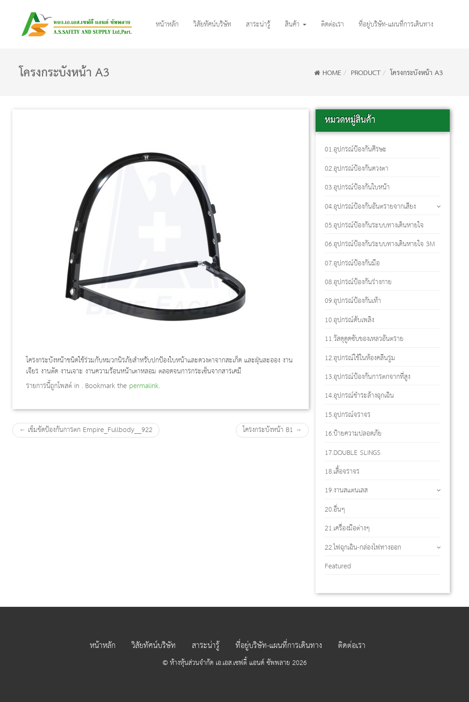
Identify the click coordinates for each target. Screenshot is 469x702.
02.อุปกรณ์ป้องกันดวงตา (356, 168)
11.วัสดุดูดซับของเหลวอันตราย (364, 339)
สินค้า (295, 24)
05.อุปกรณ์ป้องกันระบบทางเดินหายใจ (374, 225)
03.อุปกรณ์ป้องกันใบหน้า (357, 187)
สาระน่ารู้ (258, 24)
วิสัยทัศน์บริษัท (212, 24)
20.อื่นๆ (335, 509)
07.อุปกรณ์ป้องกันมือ (352, 263)
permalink (143, 386)
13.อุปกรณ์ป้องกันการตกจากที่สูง (367, 377)
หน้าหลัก (167, 24)
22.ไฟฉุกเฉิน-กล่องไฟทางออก (363, 547)
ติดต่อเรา (332, 24)
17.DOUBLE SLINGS (353, 453)
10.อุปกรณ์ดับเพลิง (349, 320)
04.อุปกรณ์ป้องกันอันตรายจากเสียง (370, 206)
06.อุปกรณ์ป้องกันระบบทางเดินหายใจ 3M (380, 244)
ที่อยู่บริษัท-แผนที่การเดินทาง (396, 24)
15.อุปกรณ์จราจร (348, 415)
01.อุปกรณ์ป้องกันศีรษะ (356, 149)
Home (327, 73)
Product (366, 73)
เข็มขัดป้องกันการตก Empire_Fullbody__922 (86, 430)
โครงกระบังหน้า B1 (272, 430)
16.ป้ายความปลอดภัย (353, 433)
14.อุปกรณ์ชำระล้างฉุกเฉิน (359, 395)
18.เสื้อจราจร (342, 471)
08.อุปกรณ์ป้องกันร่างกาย (358, 282)
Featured (338, 566)
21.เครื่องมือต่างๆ (347, 528)
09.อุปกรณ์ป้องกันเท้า (353, 301)
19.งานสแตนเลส (346, 490)
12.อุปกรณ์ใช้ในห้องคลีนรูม (360, 358)
